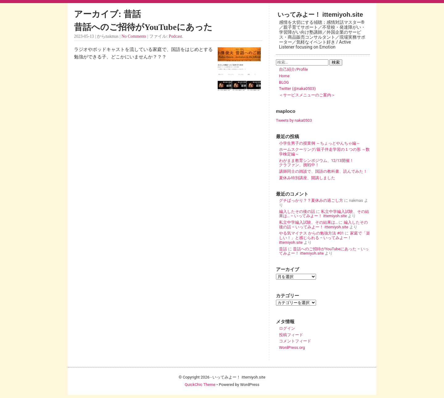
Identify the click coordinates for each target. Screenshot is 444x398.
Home (284, 76)
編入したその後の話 (297, 211)
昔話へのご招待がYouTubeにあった (143, 27)
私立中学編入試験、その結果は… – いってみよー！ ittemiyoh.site (324, 213)
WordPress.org (292, 347)
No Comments (133, 36)
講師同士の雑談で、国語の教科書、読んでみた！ (323, 171)
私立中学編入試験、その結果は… (308, 222)
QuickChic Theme (200, 384)
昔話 (283, 249)
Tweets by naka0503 (294, 120)
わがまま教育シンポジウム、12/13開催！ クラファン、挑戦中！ (324, 162)
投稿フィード (291, 334)
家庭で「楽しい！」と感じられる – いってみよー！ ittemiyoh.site (324, 237)
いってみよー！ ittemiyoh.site (320, 14)
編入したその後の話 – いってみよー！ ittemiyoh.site (323, 224)
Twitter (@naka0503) (297, 88)
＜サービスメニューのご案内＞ (307, 95)
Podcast (175, 36)
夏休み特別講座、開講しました (307, 178)
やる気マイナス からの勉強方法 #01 (311, 233)
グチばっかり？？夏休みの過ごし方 (311, 200)
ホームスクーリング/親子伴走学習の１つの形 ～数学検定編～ (324, 151)
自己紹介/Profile (293, 69)
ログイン (287, 328)
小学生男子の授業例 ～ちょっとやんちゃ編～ (319, 143)
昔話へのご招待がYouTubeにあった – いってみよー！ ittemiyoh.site (324, 251)
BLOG (284, 82)
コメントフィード (295, 341)
